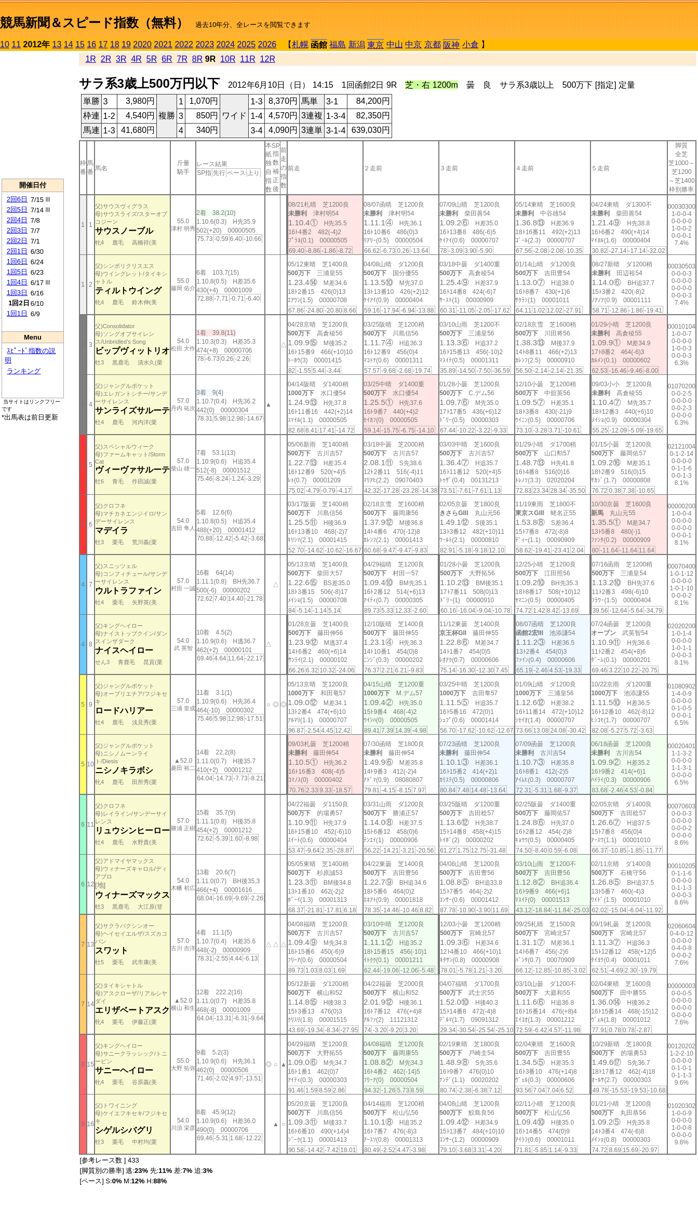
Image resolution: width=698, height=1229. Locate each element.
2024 (225, 44)
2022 (183, 44)
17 (103, 44)
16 (91, 44)
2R (106, 59)
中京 (413, 44)
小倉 (470, 44)
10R (227, 59)
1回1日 (17, 313)
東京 (375, 44)
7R (182, 59)
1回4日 (17, 282)
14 (68, 44)
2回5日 (17, 209)
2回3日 (17, 230)
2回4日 (17, 220)
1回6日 (17, 261)
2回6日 (17, 199)
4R (136, 59)
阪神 (451, 44)
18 (114, 44)
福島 (337, 44)
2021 (163, 44)
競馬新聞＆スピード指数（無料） (94, 23)
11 (16, 44)
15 (80, 44)
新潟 (356, 44)
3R (121, 59)
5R (151, 59)
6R (167, 59)
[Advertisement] (33, 114)
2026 (267, 44)
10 (4, 44)
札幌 (300, 44)
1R (90, 59)
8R (197, 59)
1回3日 (17, 292)
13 (57, 44)
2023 (204, 44)
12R (267, 59)
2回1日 (17, 251)
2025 (246, 44)
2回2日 (17, 241)
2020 (142, 44)
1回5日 (17, 272)
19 (126, 44)
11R (247, 59)
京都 (432, 44)
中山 (394, 44)
